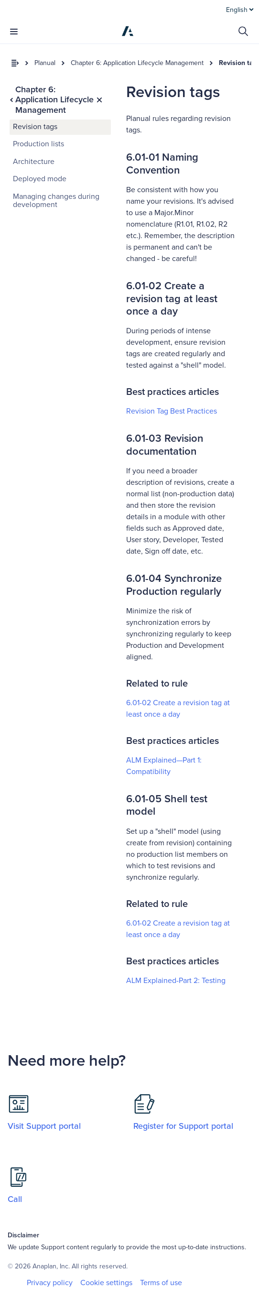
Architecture (33, 161)
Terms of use (161, 1283)
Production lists (38, 144)
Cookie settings (106, 1283)
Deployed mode (39, 179)
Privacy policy (50, 1283)
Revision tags (35, 126)
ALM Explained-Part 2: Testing (176, 980)
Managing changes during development (56, 201)
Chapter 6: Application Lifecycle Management (137, 63)
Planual (44, 63)
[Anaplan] (127, 31)
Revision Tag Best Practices (171, 411)
